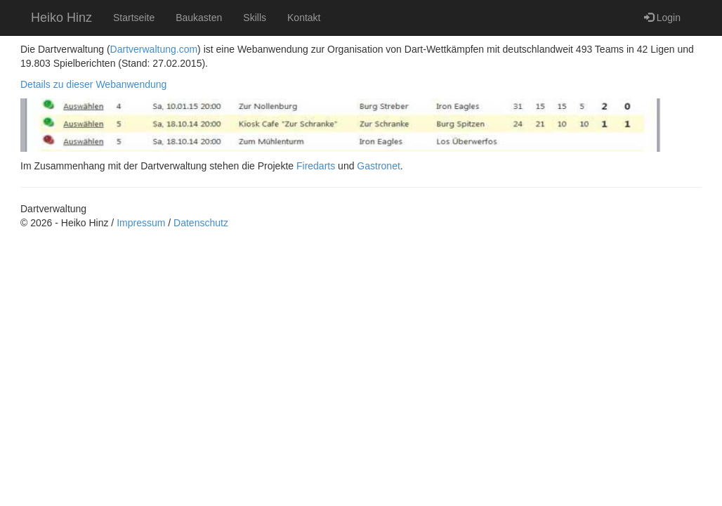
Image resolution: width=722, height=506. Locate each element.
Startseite (134, 17)
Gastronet (378, 165)
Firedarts (315, 165)
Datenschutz (200, 222)
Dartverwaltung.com (154, 49)
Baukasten (199, 17)
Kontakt (303, 17)
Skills (254, 17)
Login (662, 17)
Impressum (141, 222)
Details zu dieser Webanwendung (93, 84)
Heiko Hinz (61, 18)
